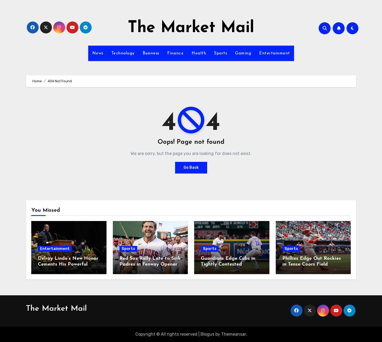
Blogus (207, 334)
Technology (123, 53)
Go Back (191, 167)
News (97, 53)
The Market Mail (191, 28)
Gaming (243, 53)
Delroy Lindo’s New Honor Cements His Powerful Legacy (68, 264)
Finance (175, 53)
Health (199, 53)
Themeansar (233, 334)
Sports (220, 53)
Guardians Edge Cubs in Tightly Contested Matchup (228, 264)
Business (151, 53)
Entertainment (274, 53)
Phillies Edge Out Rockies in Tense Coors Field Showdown (311, 264)
